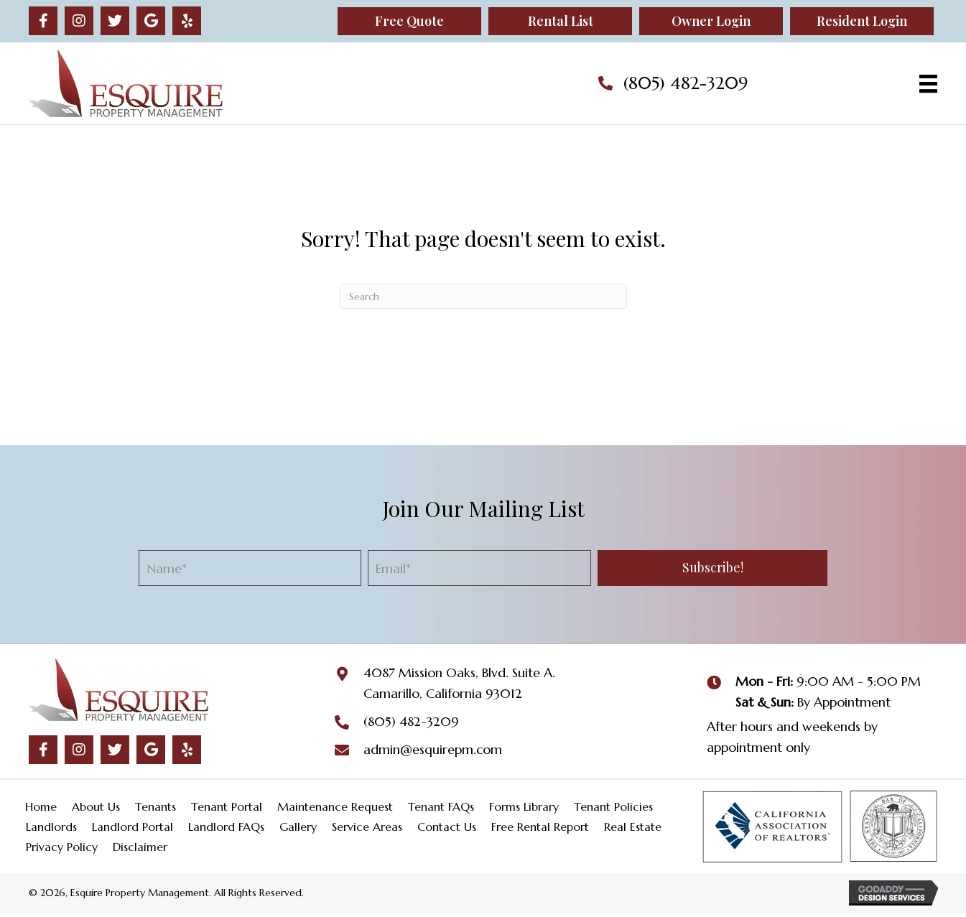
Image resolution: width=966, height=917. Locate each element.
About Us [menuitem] (96, 806)
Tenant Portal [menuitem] (226, 806)
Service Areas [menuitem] (367, 826)
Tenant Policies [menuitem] (613, 806)
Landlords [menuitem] (51, 826)
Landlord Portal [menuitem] (132, 826)
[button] (43, 20)
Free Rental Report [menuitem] (540, 826)
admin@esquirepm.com (432, 749)
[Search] (483, 296)
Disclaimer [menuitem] (140, 846)
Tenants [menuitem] (155, 806)
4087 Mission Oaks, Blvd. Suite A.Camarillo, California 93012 (459, 683)
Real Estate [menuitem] (632, 826)
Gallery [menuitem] (298, 826)
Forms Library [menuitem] (524, 806)
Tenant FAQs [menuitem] (441, 806)
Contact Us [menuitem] (446, 826)
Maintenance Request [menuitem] (335, 806)
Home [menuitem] (41, 806)
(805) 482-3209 (685, 83)
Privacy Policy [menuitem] (62, 846)
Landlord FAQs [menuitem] (226, 826)
